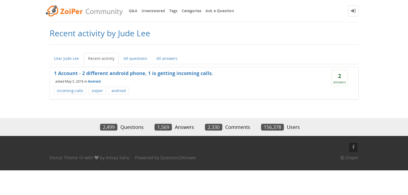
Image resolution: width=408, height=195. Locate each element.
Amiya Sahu (118, 158)
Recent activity (101, 58)
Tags (173, 10)
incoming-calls (70, 90)
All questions (135, 58)
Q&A (133, 10)
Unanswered (153, 10)
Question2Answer (178, 158)
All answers (166, 58)
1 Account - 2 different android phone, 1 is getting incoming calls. (133, 73)
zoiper (97, 90)
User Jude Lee (66, 58)
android (118, 90)
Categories (191, 10)
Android (94, 81)
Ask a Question (219, 10)
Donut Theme (64, 158)
